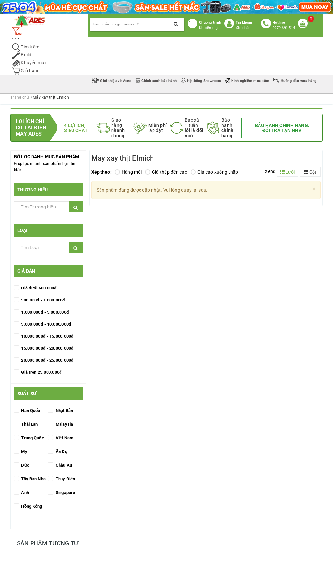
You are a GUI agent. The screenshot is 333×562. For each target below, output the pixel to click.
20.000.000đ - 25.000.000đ (47, 360)
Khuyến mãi (29, 62)
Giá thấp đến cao (166, 172)
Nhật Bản (63, 410)
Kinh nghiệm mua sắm (247, 81)
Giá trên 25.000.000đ (41, 372)
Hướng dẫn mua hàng (294, 81)
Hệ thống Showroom (201, 81)
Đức (24, 465)
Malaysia (63, 424)
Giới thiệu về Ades (112, 81)
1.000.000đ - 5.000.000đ (44, 312)
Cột (310, 172)
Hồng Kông (31, 506)
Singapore (64, 492)
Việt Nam (63, 437)
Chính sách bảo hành (157, 81)
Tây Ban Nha (33, 478)
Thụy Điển (64, 478)
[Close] (314, 189)
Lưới (287, 172)
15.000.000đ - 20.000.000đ (47, 348)
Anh (24, 492)
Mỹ (23, 451)
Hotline (279, 22)
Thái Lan (29, 424)
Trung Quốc (32, 437)
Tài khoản (244, 22)
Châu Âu (63, 465)
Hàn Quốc (30, 410)
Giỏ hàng (26, 70)
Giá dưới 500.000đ (38, 288)
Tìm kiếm (25, 46)
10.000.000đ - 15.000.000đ (47, 336)
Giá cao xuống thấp (214, 172)
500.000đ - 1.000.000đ (42, 300)
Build (22, 54)
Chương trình (210, 22)
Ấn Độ (60, 451)
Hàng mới (128, 172)
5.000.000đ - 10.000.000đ (45, 324)
